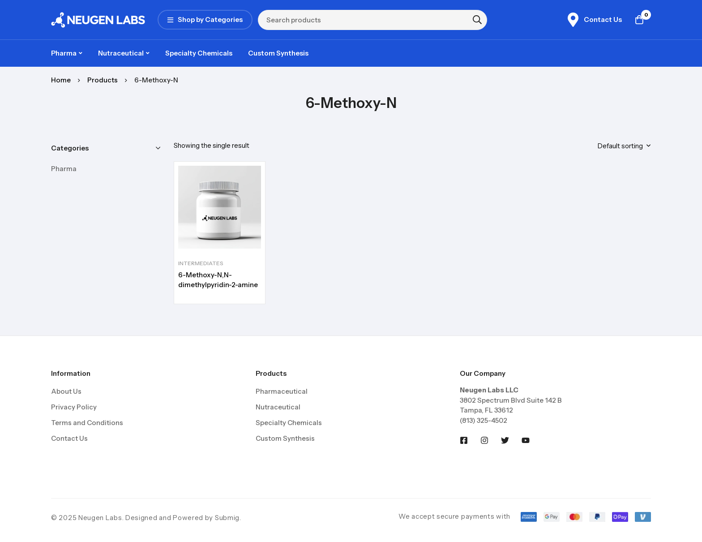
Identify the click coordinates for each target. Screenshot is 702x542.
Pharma (64, 168)
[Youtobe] (526, 440)
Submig (227, 517)
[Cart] (639, 20)
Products (102, 80)
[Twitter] (505, 440)
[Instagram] (484, 440)
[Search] (477, 20)
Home (61, 80)
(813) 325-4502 (483, 420)
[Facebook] (464, 440)
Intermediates (200, 263)
